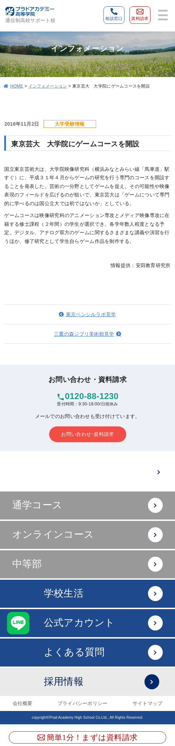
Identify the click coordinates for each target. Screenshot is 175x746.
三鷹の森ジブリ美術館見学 (84, 334)
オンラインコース (87, 534)
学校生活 (103, 593)
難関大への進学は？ (99, 472)
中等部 (87, 564)
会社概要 (23, 703)
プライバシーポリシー (83, 703)
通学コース (87, 505)
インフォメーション (47, 86)
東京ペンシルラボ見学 (91, 314)
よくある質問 (103, 652)
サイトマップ (148, 703)
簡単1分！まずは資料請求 (88, 737)
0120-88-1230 (92, 396)
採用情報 (101, 681)
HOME (16, 86)
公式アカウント (103, 622)
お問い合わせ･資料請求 (87, 434)
